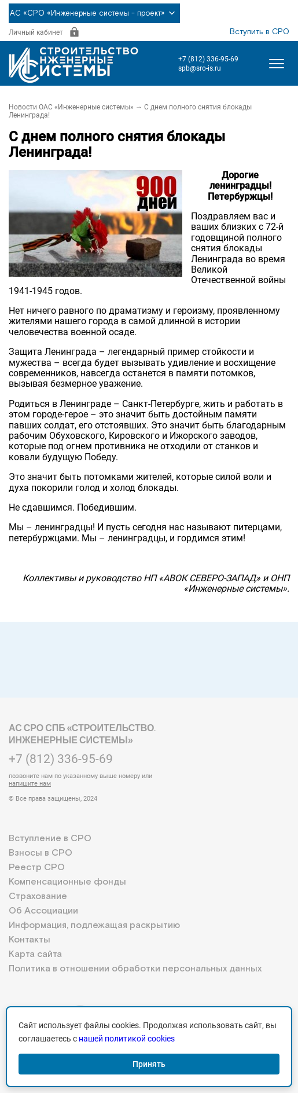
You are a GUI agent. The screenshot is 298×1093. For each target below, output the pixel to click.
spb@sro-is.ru (199, 68)
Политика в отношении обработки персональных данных (135, 969)
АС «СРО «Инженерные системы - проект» (94, 13)
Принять (149, 1064)
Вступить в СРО (259, 32)
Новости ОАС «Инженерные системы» (71, 107)
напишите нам (30, 783)
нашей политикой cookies (127, 1038)
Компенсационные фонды (67, 882)
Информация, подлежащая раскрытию (94, 925)
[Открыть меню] (276, 63)
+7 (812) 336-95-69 (208, 59)
